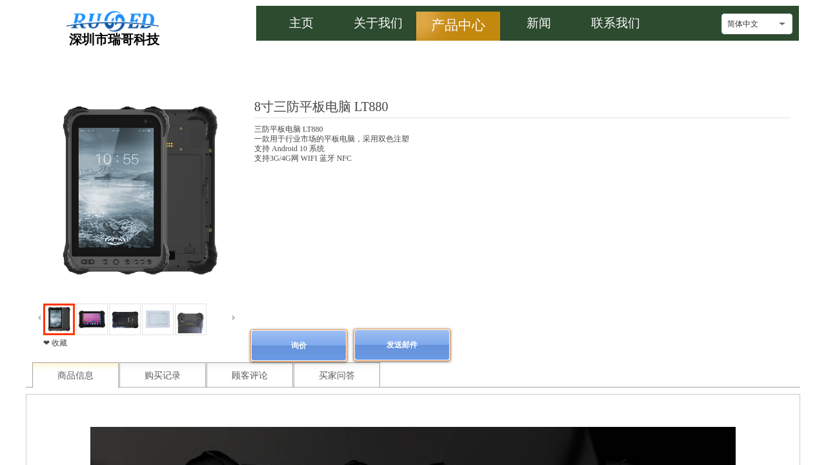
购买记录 (163, 375)
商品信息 (75, 375)
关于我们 (378, 23)
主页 (301, 23)
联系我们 (615, 23)
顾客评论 (250, 375)
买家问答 (337, 375)
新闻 (539, 23)
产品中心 (458, 24)
